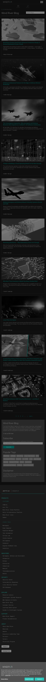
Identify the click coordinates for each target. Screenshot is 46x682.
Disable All (39, 680)
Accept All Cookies (29, 680)
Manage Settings (4, 679)
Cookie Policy (7, 676)
